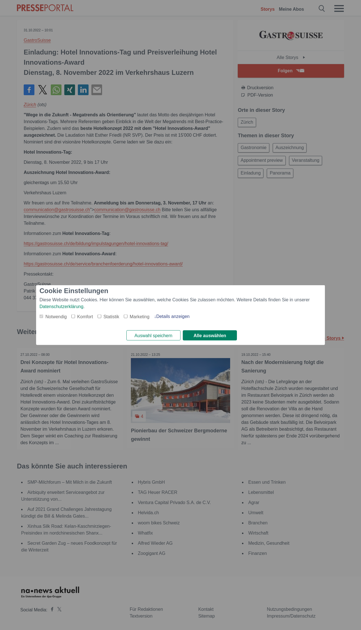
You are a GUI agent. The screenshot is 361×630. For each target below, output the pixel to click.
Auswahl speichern (153, 335)
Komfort (85, 316)
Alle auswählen (209, 335)
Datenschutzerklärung (61, 306)
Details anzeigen (173, 315)
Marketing (139, 316)
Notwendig (56, 316)
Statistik (111, 316)
